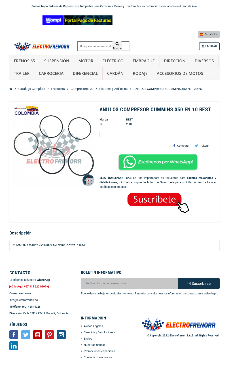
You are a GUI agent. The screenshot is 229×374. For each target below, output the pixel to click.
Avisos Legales (93, 326)
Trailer (22, 73)
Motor (85, 60)
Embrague (144, 60)
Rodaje (140, 73)
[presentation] (117, 307)
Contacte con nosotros (98, 357)
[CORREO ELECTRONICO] (129, 283)
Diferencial (85, 73)
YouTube (37, 334)
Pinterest (49, 334)
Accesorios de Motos (180, 73)
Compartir (181, 145)
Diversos (204, 60)
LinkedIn (13, 345)
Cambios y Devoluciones (99, 332)
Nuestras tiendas (95, 345)
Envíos (88, 338)
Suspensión (56, 60)
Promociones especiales (99, 351)
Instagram (61, 334)
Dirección (175, 60)
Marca (104, 119)
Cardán (115, 73)
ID (101, 124)
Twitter (25, 334)
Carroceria (51, 73)
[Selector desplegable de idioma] (209, 34)
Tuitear (202, 145)
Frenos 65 (24, 60)
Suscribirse (199, 283)
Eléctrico (112, 60)
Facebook (13, 334)
